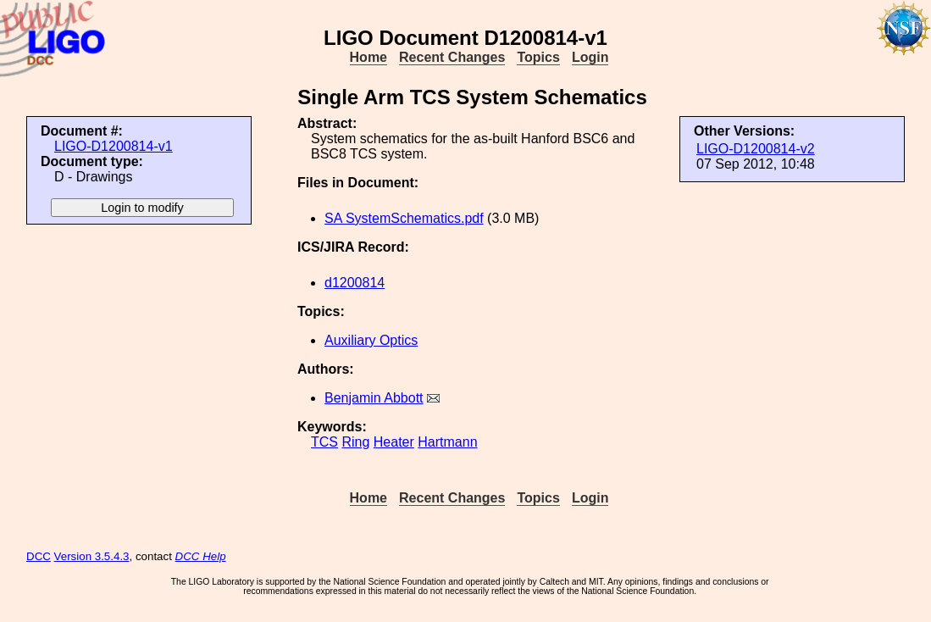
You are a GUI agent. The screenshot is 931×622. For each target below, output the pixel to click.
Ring (355, 442)
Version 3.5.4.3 (92, 556)
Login (590, 57)
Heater (394, 442)
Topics (538, 57)
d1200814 (354, 282)
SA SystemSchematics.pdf (404, 218)
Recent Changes (452, 57)
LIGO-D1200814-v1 (113, 146)
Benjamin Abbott (374, 398)
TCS (324, 442)
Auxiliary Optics (371, 340)
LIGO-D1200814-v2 (755, 149)
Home (368, 57)
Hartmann (447, 442)
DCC (38, 556)
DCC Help (200, 556)
